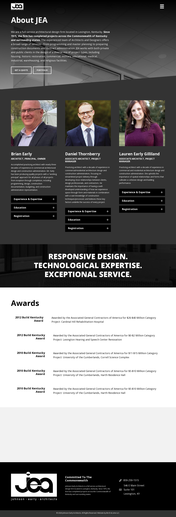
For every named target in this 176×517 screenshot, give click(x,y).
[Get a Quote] (21, 70)
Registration (21, 216)
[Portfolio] (42, 70)
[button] (34, 199)
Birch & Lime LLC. (113, 513)
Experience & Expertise (28, 199)
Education (20, 207)
